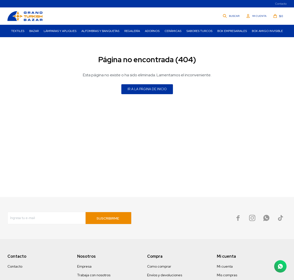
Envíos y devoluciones (164, 275)
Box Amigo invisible (267, 31)
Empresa (84, 266)
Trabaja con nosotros (93, 275)
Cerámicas (172, 31)
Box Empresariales (232, 31)
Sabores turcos (199, 31)
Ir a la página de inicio (147, 89)
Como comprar (159, 266)
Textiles (17, 31)
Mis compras (227, 275)
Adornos (152, 31)
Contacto (281, 3)
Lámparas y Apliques (60, 31)
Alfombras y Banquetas (100, 31)
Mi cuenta (225, 266)
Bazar (34, 31)
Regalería (132, 31)
